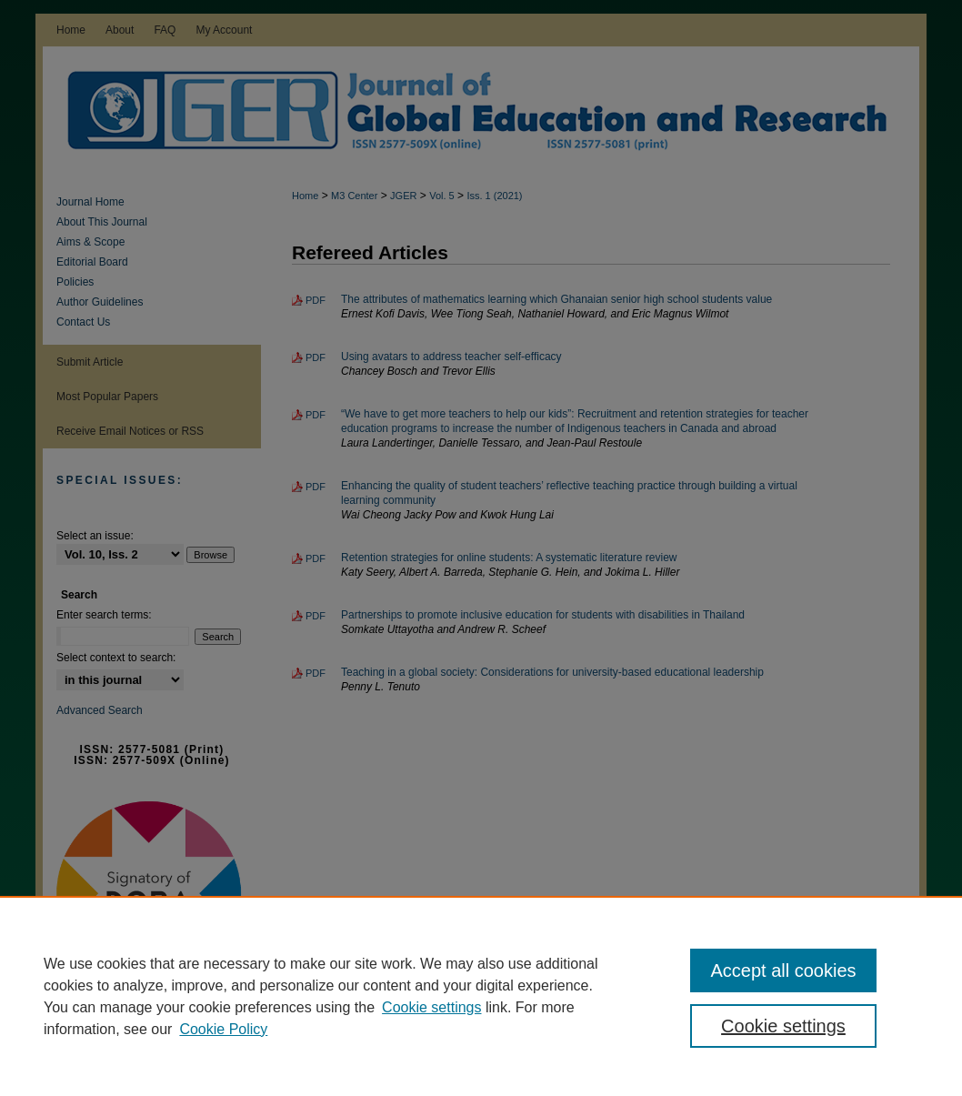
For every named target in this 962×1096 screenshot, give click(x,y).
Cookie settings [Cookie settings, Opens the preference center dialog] (783, 1026)
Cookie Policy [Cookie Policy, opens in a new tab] (223, 1029)
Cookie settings (431, 1007)
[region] (481, 996)
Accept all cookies (783, 970)
